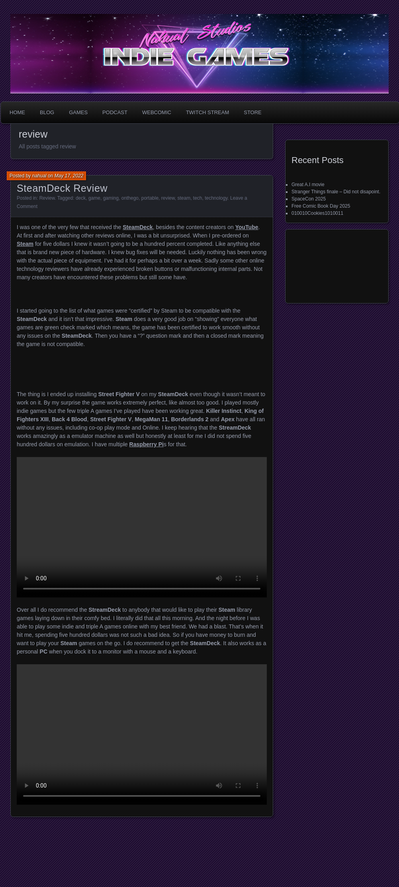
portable (149, 198)
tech (197, 198)
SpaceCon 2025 (308, 199)
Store (253, 112)
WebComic (156, 112)
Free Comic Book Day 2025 (320, 206)
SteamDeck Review (62, 188)
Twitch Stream (207, 112)
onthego (130, 198)
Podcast (114, 112)
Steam (25, 244)
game (94, 198)
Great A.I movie (308, 184)
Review (47, 198)
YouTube (246, 227)
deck (81, 198)
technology (216, 198)
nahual (39, 176)
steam (183, 198)
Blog (47, 112)
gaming (111, 198)
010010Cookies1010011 (317, 213)
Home (17, 112)
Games (78, 112)
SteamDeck (138, 227)
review (168, 198)
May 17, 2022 (69, 176)
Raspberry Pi (146, 444)
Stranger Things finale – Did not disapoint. (335, 192)
